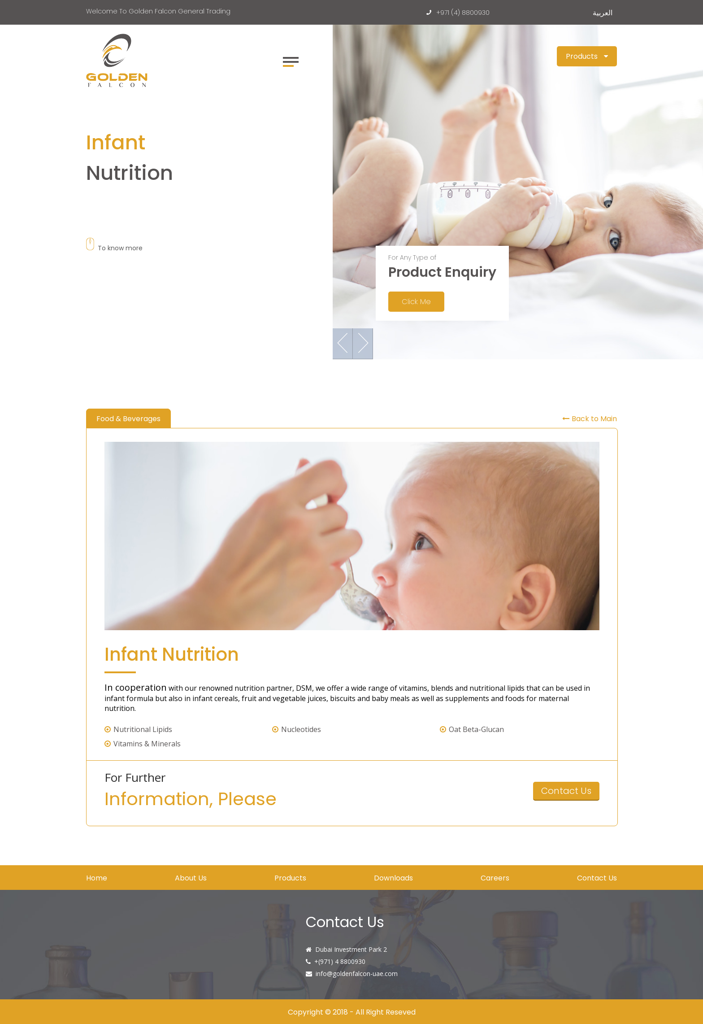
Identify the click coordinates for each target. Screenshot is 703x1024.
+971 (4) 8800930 (460, 12)
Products (290, 878)
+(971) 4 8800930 (339, 961)
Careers (495, 878)
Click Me (416, 301)
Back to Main (589, 419)
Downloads (393, 878)
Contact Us (566, 790)
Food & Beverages (128, 419)
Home (96, 878)
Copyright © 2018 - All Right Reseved (352, 1012)
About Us (191, 878)
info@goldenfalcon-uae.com (357, 973)
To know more (114, 248)
